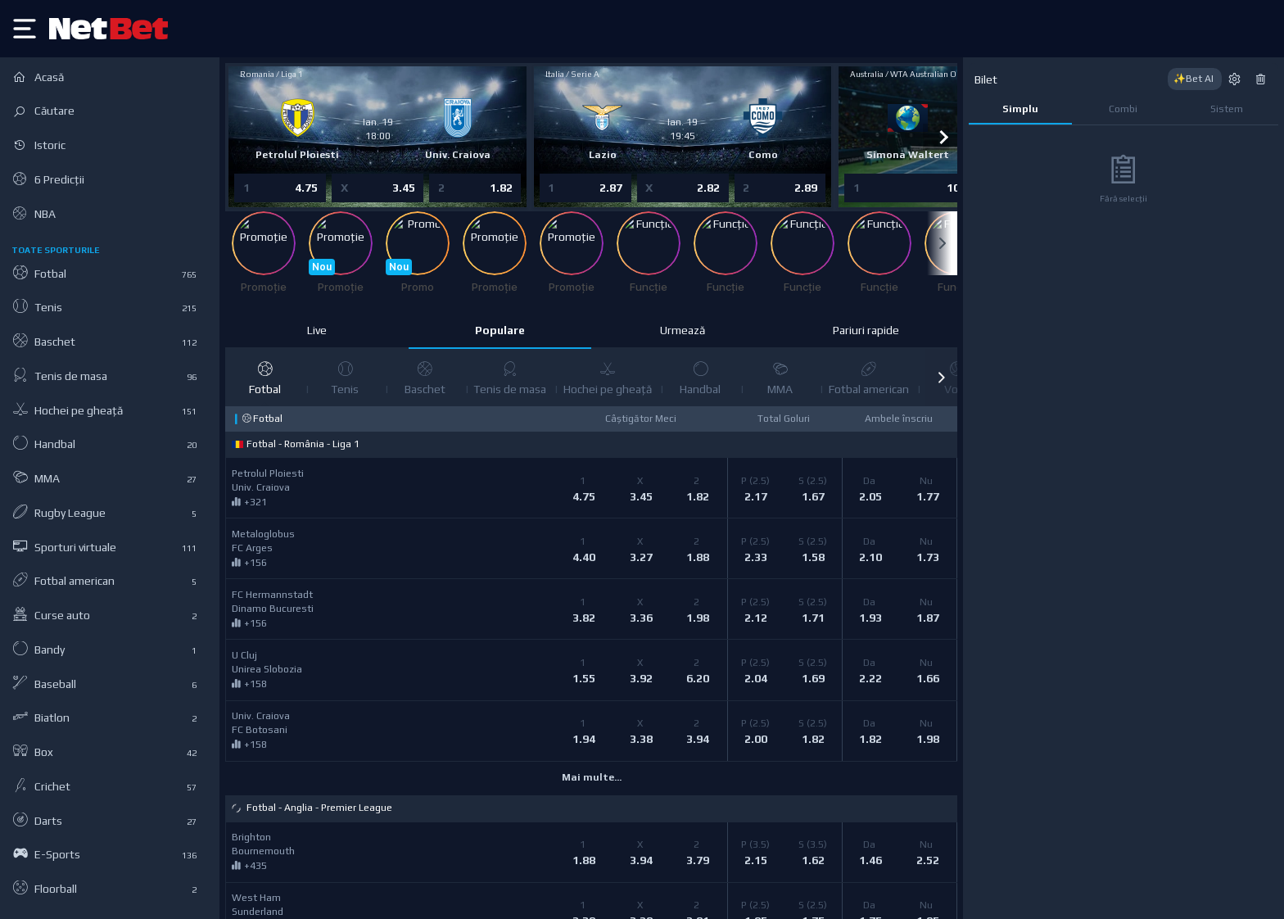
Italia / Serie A (572, 74)
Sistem (1226, 109)
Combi (1123, 109)
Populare (500, 330)
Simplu (1020, 109)
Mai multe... (592, 777)
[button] (941, 377)
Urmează (682, 330)
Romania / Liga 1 (272, 74)
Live (317, 330)
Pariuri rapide (866, 330)
